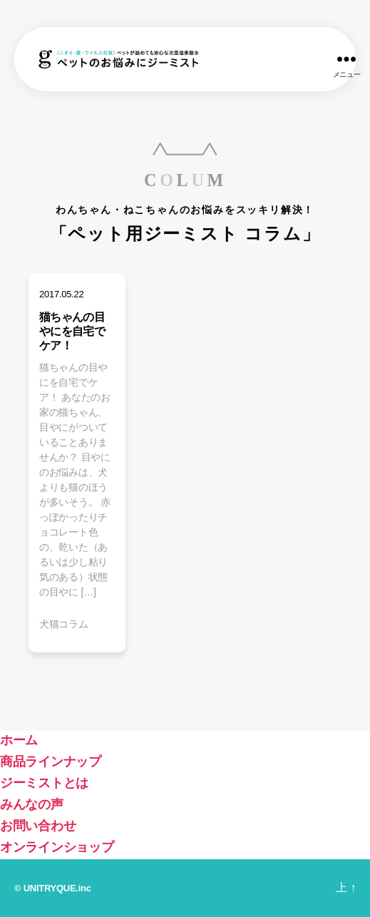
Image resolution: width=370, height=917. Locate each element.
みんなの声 (31, 804)
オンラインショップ (57, 847)
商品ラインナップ (50, 761)
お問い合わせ (38, 826)
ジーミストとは (44, 783)
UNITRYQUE (50, 888)
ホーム (19, 740)
